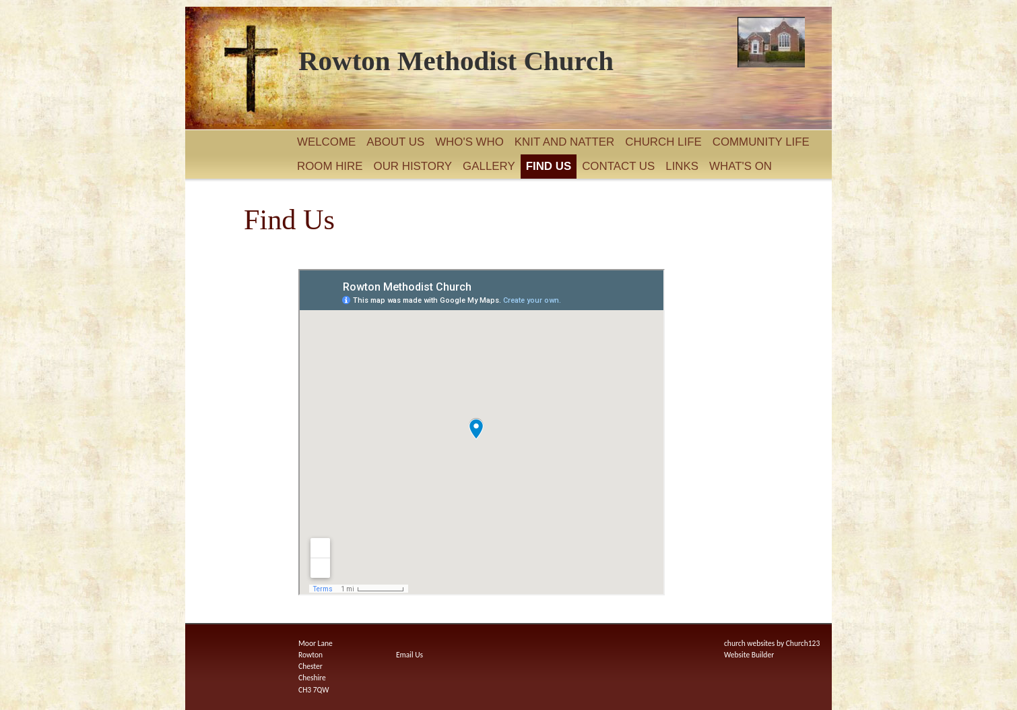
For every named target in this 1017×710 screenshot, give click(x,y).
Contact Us (618, 166)
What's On (740, 166)
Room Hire (330, 166)
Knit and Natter (564, 142)
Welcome (326, 142)
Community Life (761, 142)
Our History (413, 166)
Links (681, 166)
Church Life (663, 142)
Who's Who (469, 142)
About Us (395, 142)
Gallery (489, 166)
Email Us (409, 654)
